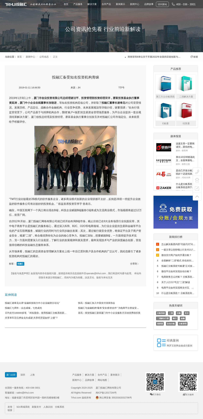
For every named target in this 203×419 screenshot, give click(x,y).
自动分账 (171, 324)
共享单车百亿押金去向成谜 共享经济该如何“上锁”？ (31, 317)
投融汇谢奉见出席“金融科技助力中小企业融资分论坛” (32, 303)
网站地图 (102, 380)
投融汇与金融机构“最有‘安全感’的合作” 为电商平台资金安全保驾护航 (112, 308)
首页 (66, 4)
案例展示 (120, 4)
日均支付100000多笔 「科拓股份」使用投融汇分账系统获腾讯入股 (39, 313)
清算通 (160, 324)
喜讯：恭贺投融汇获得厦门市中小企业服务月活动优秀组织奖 (109, 313)
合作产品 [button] (106, 4)
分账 (179, 313)
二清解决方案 (163, 318)
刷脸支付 (36, 407)
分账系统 (161, 313)
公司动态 (44, 56)
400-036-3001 (33, 387)
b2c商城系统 (23, 407)
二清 (171, 313)
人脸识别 (48, 407)
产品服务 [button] (78, 4)
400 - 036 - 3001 (183, 4)
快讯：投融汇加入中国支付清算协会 (96, 303)
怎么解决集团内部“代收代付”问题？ (179, 244)
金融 (183, 318)
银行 (175, 318)
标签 (194, 56)
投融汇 (20, 264)
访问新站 (162, 4)
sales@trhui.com (25, 392)
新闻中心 (134, 4)
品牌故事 (148, 4)
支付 (187, 313)
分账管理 (183, 324)
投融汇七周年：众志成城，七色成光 (23, 308)
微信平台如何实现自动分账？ (176, 271)
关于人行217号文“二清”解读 (175, 282)
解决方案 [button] (92, 4)
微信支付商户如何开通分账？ (176, 255)
